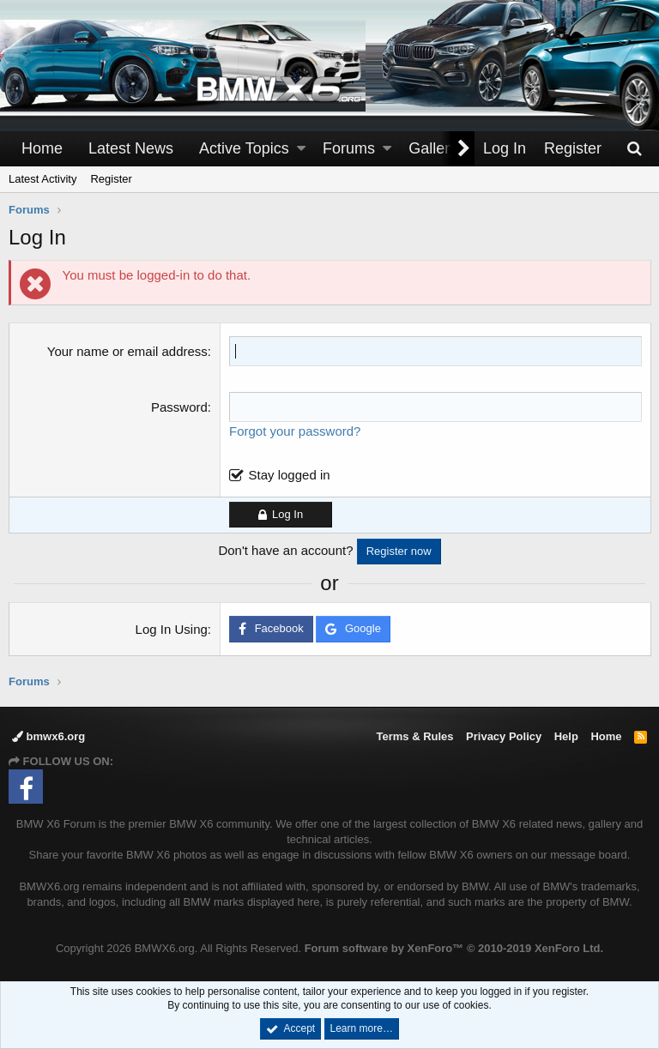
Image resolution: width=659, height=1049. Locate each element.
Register (110, 178)
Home (42, 148)
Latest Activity (42, 178)
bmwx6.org (48, 736)
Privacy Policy (503, 736)
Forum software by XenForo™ (454, 948)
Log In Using (172, 629)
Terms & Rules (414, 736)
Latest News (130, 148)
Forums (349, 148)
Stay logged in (289, 474)
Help (566, 736)
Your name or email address (127, 351)
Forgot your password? (294, 431)
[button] (301, 148)
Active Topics (244, 148)
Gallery (432, 148)
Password (179, 407)
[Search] (634, 148)
